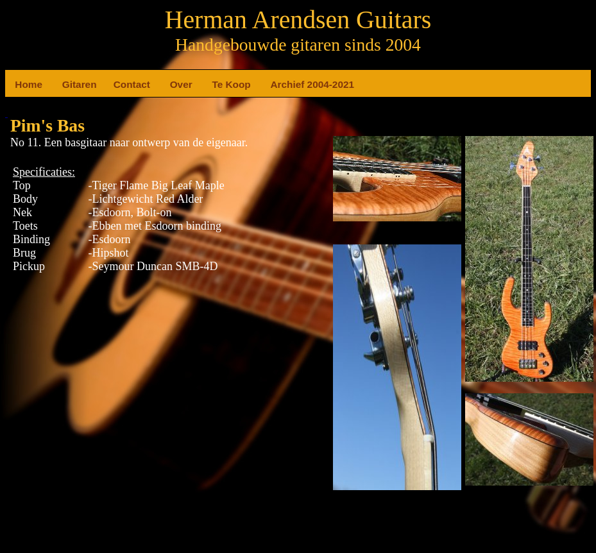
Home (20, 84)
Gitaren (67, 84)
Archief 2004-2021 (275, 84)
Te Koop (217, 84)
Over (175, 84)
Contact (119, 84)
